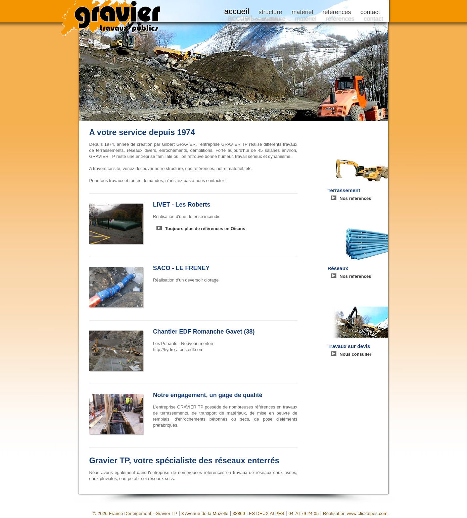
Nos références (355, 198)
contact (370, 12)
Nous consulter (356, 354)
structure (270, 12)
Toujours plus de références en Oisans (205, 228)
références (336, 12)
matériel (302, 12)
